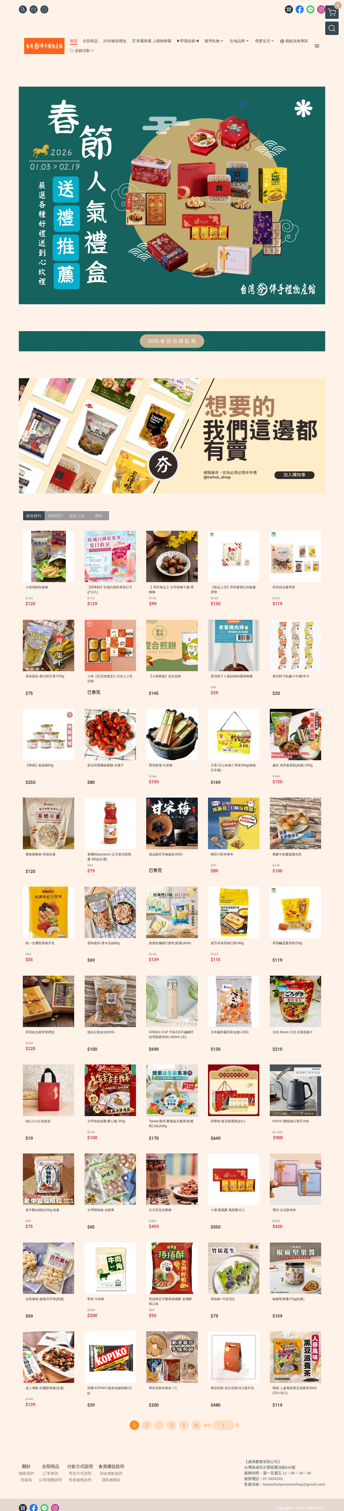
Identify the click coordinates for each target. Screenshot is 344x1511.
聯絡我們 (26, 1473)
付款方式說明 (80, 1466)
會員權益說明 (111, 1466)
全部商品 (50, 1466)
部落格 (26, 1480)
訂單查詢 (50, 1473)
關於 (26, 1466)
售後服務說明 (80, 1480)
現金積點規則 (111, 1473)
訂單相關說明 (50, 1480)
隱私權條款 (111, 1480)
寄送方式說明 (80, 1473)
